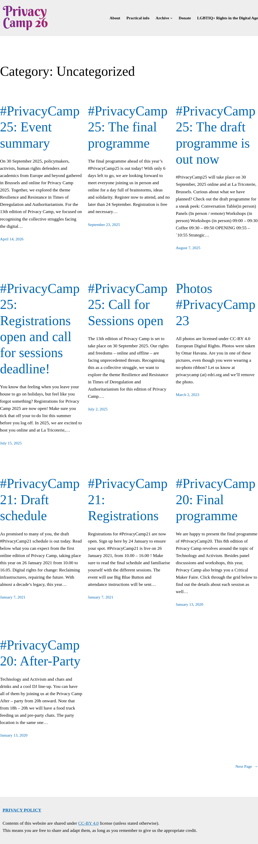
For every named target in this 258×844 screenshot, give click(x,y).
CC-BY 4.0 (88, 823)
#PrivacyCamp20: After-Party (40, 653)
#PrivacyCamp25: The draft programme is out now (215, 135)
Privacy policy (22, 810)
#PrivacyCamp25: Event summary (40, 127)
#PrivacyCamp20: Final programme (215, 499)
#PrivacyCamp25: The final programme (128, 127)
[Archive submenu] (171, 18)
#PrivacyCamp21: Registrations (128, 499)
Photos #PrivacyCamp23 (215, 304)
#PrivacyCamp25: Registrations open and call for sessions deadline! (40, 328)
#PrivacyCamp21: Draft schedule (40, 499)
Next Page (246, 766)
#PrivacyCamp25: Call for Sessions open (128, 304)
